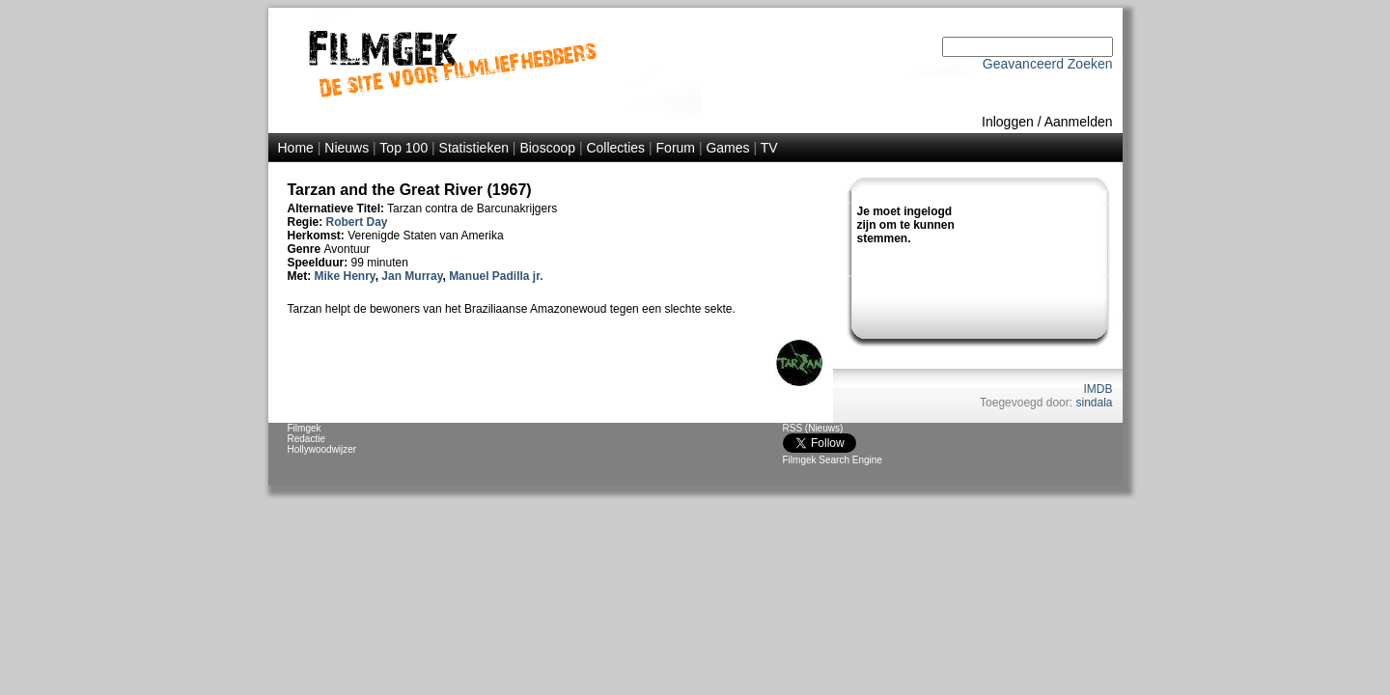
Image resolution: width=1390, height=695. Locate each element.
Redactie (306, 438)
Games (727, 147)
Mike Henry (345, 276)
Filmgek (304, 428)
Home (296, 147)
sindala (1093, 402)
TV (769, 147)
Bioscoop (547, 147)
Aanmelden (1078, 121)
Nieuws (346, 147)
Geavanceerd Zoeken (1048, 63)
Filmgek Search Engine (832, 460)
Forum (675, 147)
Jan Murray (411, 276)
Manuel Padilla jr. (495, 276)
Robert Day (357, 222)
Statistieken (474, 147)
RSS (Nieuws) (813, 428)
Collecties (615, 147)
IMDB (1098, 389)
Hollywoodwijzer (322, 449)
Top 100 (403, 147)
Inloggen (1008, 121)
